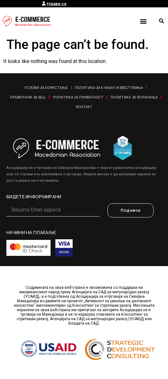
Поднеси (130, 210)
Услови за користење (46, 87)
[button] (143, 21)
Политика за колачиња (133, 97)
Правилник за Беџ (28, 97)
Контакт (84, 107)
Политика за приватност (78, 97)
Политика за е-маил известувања (109, 87)
